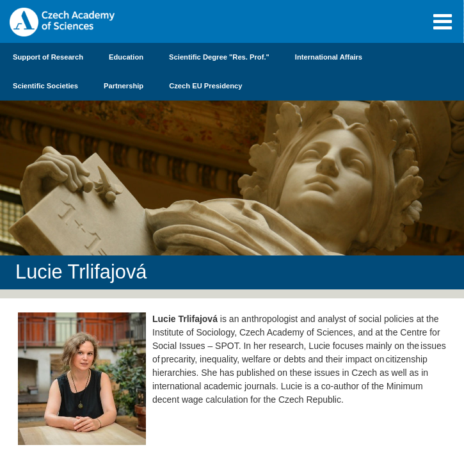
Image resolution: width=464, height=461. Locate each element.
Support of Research (48, 57)
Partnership (123, 86)
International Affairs (328, 57)
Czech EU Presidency (205, 86)
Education (126, 57)
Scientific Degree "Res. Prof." (219, 57)
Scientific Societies (45, 86)
